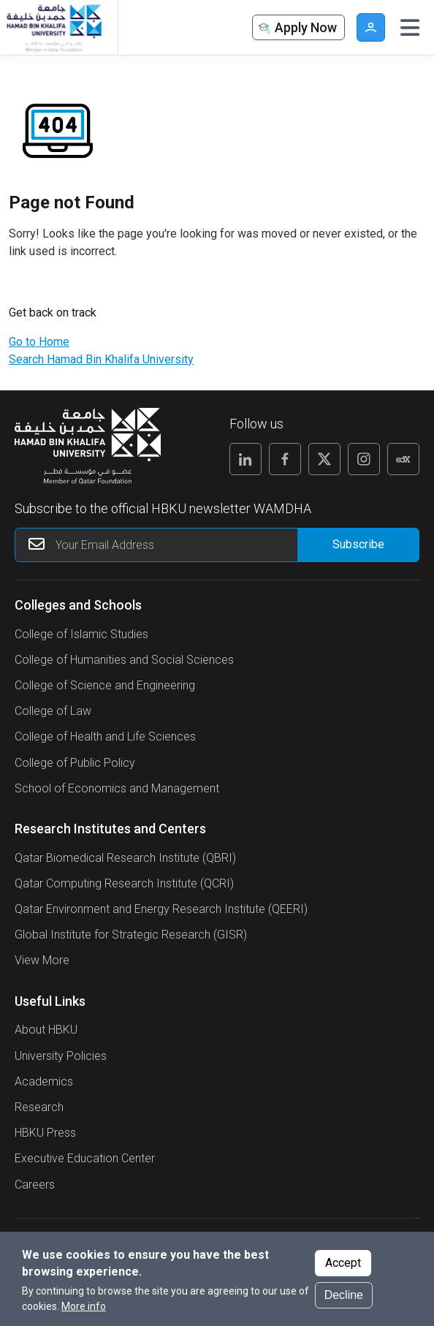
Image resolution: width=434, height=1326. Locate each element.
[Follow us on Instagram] (364, 459)
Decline (343, 1295)
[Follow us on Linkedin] (245, 459)
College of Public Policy (75, 763)
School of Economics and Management (117, 788)
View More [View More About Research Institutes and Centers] (42, 960)
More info (83, 1306)
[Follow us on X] (324, 459)
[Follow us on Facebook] (285, 459)
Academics (44, 1081)
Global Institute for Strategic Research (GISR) (131, 935)
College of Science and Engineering (105, 685)
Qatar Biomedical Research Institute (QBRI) (125, 858)
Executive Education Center (85, 1158)
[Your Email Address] (217, 544)
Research (39, 1107)
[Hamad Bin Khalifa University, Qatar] (53, 27)
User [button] (371, 27)
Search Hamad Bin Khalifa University (101, 359)
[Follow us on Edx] (403, 459)
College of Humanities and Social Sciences (124, 660)
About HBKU (46, 1030)
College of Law (53, 711)
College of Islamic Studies (81, 634)
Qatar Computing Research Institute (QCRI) (124, 883)
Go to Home (39, 342)
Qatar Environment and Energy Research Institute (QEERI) (161, 909)
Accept (343, 1263)
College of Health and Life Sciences (105, 736)
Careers (35, 1184)
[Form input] (358, 544)
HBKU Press (45, 1133)
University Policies (61, 1056)
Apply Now (296, 28)
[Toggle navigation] (410, 28)
